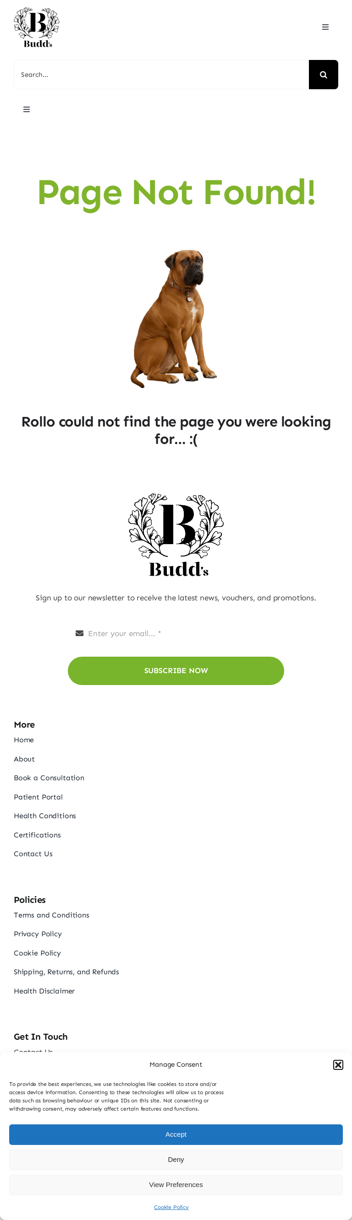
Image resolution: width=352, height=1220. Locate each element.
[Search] (323, 74)
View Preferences (176, 1184)
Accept (176, 1134)
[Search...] (161, 74)
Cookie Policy (171, 1207)
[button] (338, 1064)
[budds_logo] (37, 9)
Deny (176, 1159)
